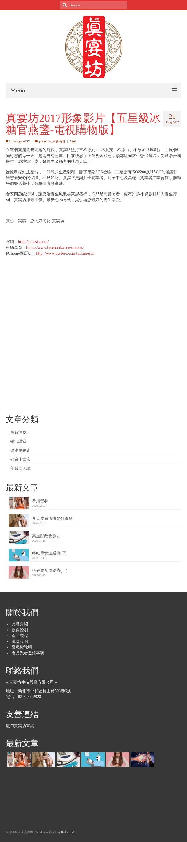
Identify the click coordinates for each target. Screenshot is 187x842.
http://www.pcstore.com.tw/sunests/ (65, 253)
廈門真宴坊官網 (20, 726)
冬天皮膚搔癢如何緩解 (52, 518)
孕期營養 (40, 501)
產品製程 (20, 636)
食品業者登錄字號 (28, 653)
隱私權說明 (22, 647)
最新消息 (58, 141)
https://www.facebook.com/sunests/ (55, 247)
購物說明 (20, 641)
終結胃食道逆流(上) (49, 570)
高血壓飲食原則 (46, 536)
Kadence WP (68, 832)
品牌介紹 (20, 624)
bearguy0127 (21, 141)
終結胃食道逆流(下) (49, 553)
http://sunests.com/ (33, 242)
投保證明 (20, 630)
